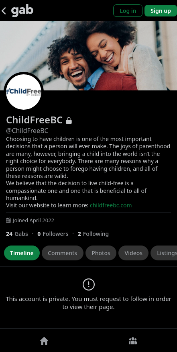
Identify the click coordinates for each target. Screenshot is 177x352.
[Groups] (133, 340)
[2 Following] (96, 233)
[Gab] (22, 10)
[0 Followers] (57, 233)
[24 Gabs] (21, 233)
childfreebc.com (111, 205)
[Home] (44, 340)
